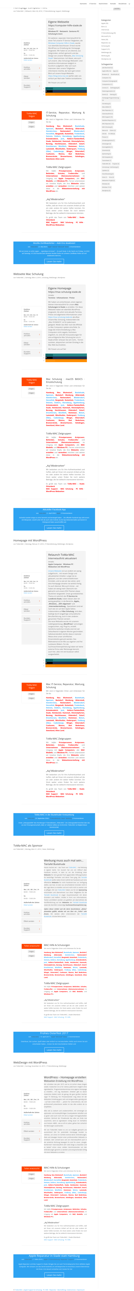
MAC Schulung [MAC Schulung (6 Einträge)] (107, 127)
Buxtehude (79, 126)
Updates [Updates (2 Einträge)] (105, 170)
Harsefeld (50, 133)
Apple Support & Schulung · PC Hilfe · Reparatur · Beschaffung (45, 1290)
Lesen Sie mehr (54, 261)
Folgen (31, 122)
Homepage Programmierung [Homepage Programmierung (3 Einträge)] (110, 99)
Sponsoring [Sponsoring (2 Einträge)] (106, 154)
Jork (62, 139)
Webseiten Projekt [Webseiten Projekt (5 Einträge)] (108, 180)
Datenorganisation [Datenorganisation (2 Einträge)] (108, 91)
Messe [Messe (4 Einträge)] (105, 130)
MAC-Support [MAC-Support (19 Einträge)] (107, 117)
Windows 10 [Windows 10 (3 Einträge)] (106, 187)
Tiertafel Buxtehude (51, 895)
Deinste (49, 136)
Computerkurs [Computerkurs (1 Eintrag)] (107, 84)
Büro (103, 27)
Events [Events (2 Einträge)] (105, 94)
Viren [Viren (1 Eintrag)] (104, 177)
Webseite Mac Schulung (28, 274)
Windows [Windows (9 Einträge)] (105, 184)
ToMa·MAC (20, 11)
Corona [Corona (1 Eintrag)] (105, 88)
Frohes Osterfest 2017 (54, 1033)
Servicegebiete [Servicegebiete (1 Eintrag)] (107, 147)
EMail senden (28, 60)
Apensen (49, 128)
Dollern (57, 136)
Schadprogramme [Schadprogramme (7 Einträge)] (108, 140)
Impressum (81, 1290)
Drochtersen (51, 146)
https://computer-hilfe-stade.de (65, 25)
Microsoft (61, 247)
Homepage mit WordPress (30, 540)
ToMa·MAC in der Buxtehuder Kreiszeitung (54, 815)
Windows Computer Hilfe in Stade (61, 43)
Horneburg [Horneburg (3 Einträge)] (106, 104)
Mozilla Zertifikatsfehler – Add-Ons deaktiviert (54, 243)
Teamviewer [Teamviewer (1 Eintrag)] (106, 160)
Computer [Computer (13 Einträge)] (106, 78)
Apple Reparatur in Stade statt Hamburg (54, 1256)
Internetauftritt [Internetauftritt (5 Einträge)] (107, 114)
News (67, 247)
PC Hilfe (67, 1017)
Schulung (45, 278)
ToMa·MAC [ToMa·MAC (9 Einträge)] (106, 164)
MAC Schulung (59, 1017)
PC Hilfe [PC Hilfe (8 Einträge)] (111, 134)
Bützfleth (62, 146)
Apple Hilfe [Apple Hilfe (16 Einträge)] (106, 71)
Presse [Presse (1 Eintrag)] (105, 137)
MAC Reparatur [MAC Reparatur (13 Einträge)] (108, 124)
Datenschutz (71, 1290)
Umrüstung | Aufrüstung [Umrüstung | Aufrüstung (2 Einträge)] (110, 167)
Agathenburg (78, 136)
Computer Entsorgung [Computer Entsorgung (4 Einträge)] (109, 81)
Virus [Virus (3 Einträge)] (111, 177)
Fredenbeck (79, 133)
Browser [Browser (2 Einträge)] (105, 74)
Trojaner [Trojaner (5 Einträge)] (115, 164)
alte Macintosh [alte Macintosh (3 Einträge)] (107, 68)
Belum (81, 146)
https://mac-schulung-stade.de (64, 291)
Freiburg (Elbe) (70, 970)
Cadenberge (59, 151)
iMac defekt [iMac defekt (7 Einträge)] (106, 107)
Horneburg (66, 136)
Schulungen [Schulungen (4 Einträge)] (106, 144)
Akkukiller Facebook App (54, 509)
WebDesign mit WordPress (30, 1062)
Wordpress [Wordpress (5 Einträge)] (106, 190)
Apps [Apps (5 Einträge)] (115, 71)
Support (58, 11)
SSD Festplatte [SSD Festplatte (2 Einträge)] (107, 157)
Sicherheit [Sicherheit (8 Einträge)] (106, 150)
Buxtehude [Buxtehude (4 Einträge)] (115, 74)
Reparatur (64, 1259)
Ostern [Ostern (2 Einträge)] (113, 130)
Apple (50, 247)
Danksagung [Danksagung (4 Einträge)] (114, 88)
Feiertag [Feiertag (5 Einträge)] (113, 94)
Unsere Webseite (55, 571)
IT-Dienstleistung (49, 11)
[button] (49, 89)
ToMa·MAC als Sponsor (28, 845)
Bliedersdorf (79, 131)
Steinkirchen (51, 131)
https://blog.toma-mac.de (58, 76)
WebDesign (66, 11)
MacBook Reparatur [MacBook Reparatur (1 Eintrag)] (109, 120)
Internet (54, 247)
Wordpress (61, 278)
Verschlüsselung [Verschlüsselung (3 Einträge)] (107, 174)
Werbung (69, 818)
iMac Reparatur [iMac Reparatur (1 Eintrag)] (107, 110)
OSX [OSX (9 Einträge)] (104, 134)
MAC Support (48, 1017)
